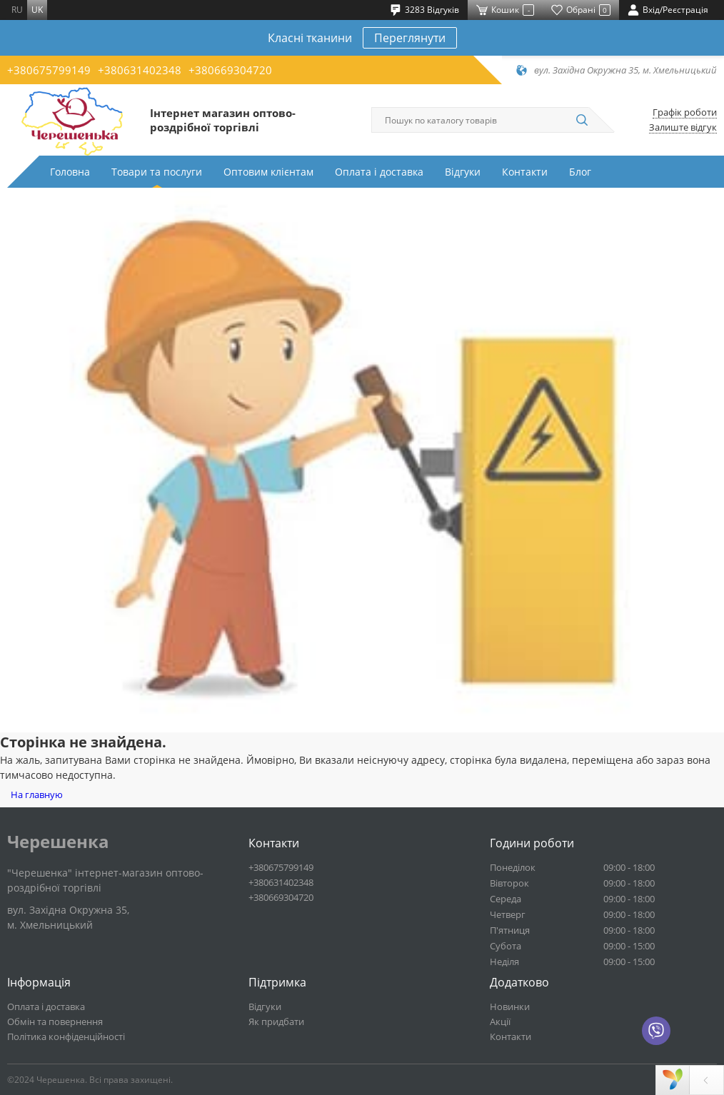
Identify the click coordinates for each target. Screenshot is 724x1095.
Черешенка (58, 841)
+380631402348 (139, 70)
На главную (37, 794)
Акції (500, 1021)
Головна (70, 171)
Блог (580, 171)
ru (17, 10)
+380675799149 (49, 70)
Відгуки (463, 171)
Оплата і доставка (379, 171)
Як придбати (276, 1021)
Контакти (525, 171)
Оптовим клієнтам (268, 171)
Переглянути (410, 38)
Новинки (510, 1006)
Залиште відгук (683, 127)
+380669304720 (230, 70)
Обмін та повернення (55, 1021)
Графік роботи (685, 112)
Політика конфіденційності (66, 1036)
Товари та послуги (156, 171)
